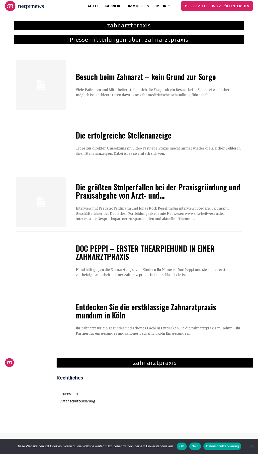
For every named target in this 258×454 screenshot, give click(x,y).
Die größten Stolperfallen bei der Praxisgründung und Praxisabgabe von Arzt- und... (158, 191)
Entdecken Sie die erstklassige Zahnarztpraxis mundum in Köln (146, 311)
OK (181, 446)
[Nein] (251, 446)
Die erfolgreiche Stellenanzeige (124, 135)
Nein (195, 446)
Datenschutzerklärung (222, 446)
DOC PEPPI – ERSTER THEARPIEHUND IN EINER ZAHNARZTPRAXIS (145, 252)
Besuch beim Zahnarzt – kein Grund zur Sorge (146, 76)
